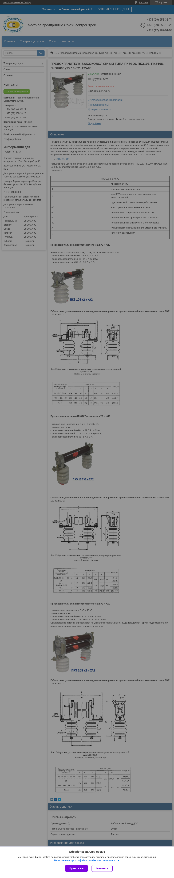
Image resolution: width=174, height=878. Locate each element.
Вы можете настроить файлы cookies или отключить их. (85, 860)
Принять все (76, 868)
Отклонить (102, 868)
